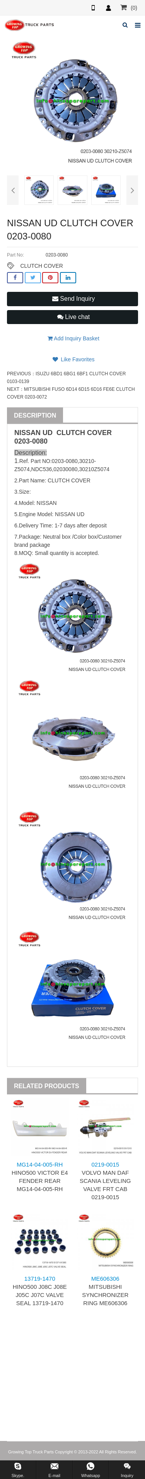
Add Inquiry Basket (73, 338)
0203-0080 (31, 441)
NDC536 (41, 469)
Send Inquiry (73, 298)
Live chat (73, 317)
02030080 (65, 469)
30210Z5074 (94, 469)
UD (48, 433)
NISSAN (27, 433)
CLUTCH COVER (41, 266)
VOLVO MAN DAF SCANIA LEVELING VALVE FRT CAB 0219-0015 (105, 1180)
